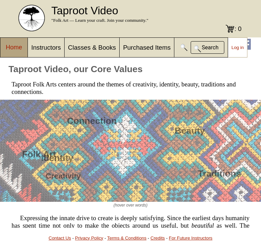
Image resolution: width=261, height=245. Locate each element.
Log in (237, 47)
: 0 (238, 28)
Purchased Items (147, 47)
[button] (184, 47)
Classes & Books (92, 47)
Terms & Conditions (126, 238)
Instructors (46, 47)
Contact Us (60, 238)
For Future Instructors (190, 238)
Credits (158, 238)
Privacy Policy (89, 238)
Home (14, 47)
